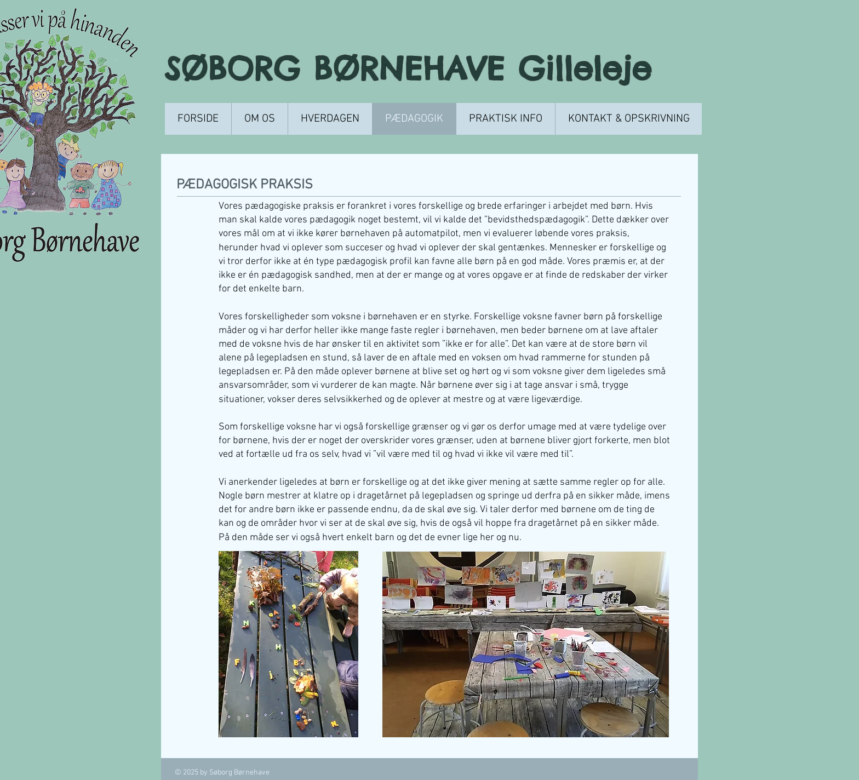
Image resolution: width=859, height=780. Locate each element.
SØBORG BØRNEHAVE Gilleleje (415, 68)
